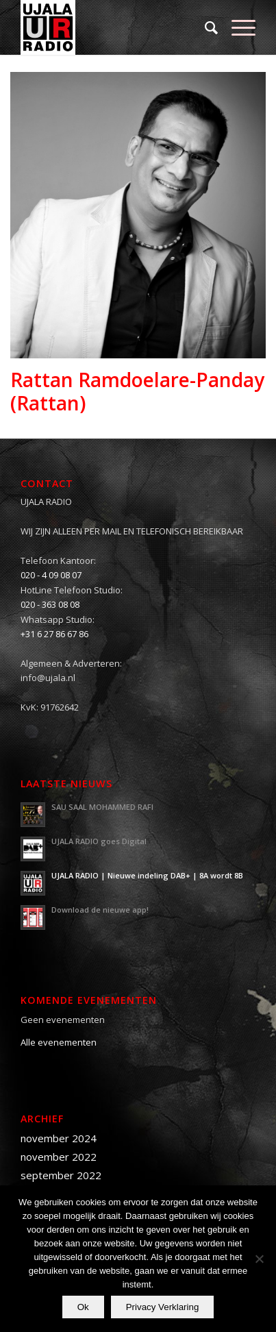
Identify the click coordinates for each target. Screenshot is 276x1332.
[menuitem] (204, 27)
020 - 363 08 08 (50, 604)
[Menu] (236, 27)
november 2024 (59, 1138)
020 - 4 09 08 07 (51, 575)
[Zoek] (204, 27)
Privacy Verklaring (162, 1307)
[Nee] (259, 1259)
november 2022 (59, 1156)
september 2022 (61, 1175)
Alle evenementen (59, 1042)
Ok (83, 1307)
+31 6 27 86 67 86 (54, 634)
